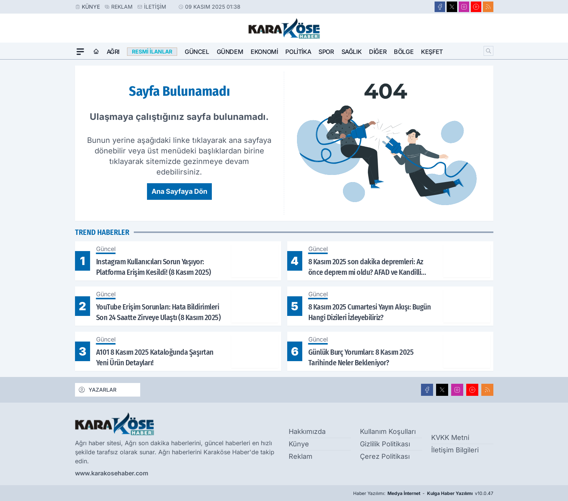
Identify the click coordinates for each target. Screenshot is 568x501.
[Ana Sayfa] (96, 51)
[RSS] (488, 7)
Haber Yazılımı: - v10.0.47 (423, 493)
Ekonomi (264, 51)
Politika (298, 51)
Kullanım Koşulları (388, 431)
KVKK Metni (450, 437)
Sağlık (351, 51)
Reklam (122, 6)
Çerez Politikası (385, 456)
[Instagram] (464, 7)
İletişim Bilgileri (455, 450)
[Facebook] (440, 7)
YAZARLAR (97, 390)
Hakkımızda (307, 431)
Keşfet (432, 51)
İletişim (155, 6)
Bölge (403, 51)
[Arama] (488, 51)
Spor (326, 51)
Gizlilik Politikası (385, 444)
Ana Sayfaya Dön (179, 191)
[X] (452, 7)
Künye (91, 6)
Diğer (377, 51)
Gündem (230, 51)
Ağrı (113, 51)
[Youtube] (476, 7)
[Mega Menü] (80, 51)
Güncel (197, 51)
